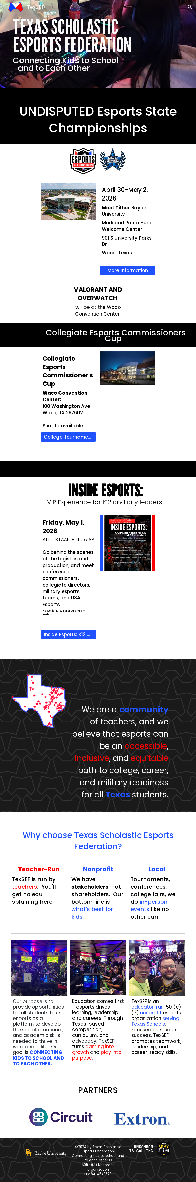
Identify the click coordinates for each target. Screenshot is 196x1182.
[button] (190, 7)
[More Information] (127, 270)
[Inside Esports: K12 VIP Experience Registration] (68, 634)
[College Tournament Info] (68, 436)
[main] (98, 44)
